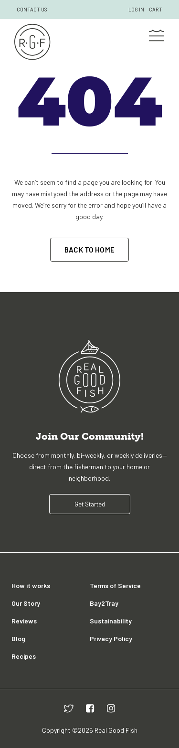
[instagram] (111, 708)
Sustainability (111, 621)
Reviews (24, 621)
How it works (30, 585)
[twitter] (69, 708)
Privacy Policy (111, 638)
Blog (18, 638)
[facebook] (90, 708)
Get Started (89, 504)
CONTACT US (32, 9)
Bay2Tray (104, 603)
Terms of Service (115, 585)
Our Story (25, 603)
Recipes (23, 656)
